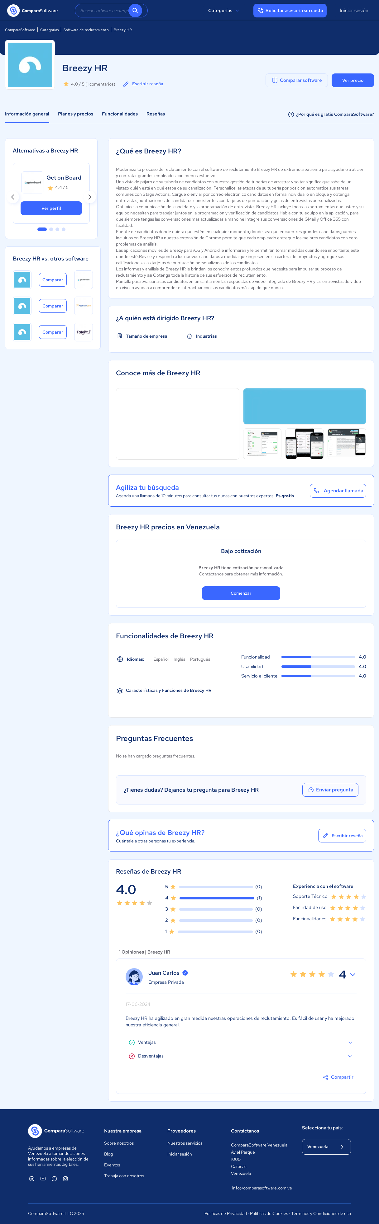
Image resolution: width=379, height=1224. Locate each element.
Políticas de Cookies (269, 1213)
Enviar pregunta (330, 790)
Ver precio (352, 80)
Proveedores (181, 1131)
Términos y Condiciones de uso (321, 1213)
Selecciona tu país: (322, 1128)
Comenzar (241, 593)
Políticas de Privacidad (225, 1213)
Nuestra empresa (123, 1131)
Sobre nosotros (119, 1143)
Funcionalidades (120, 114)
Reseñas (155, 114)
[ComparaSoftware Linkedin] (32, 1178)
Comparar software (296, 80)
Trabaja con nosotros (124, 1176)
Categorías (224, 10)
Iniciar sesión (354, 10)
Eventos (112, 1165)
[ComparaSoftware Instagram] (65, 1178)
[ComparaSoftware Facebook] (54, 1178)
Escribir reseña (142, 84)
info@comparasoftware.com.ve (261, 1188)
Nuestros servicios (184, 1143)
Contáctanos (245, 1131)
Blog (108, 1154)
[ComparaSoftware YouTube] (43, 1178)
